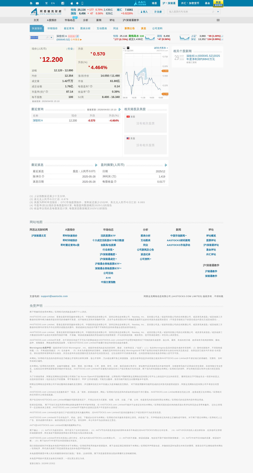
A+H (108, 277)
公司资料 (145, 259)
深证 (193, 39)
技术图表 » (162, 48)
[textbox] (194, 11)
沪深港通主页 (38, 235)
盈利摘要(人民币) (113, 164)
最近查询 (37, 109)
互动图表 (145, 240)
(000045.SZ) (63, 39)
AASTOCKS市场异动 (178, 245)
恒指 (115, 36)
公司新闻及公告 (145, 249)
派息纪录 (145, 254)
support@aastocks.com (54, 296)
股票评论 (211, 240)
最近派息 (37, 164)
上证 (193, 36)
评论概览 (211, 235)
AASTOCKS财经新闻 (178, 240)
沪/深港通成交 (108, 259)
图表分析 (145, 235)
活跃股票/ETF (108, 235)
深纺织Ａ (38, 120)
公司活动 (108, 273)
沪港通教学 (211, 271)
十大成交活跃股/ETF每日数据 (108, 240)
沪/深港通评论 (211, 245)
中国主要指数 (108, 282)
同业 (145, 245)
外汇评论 (211, 254)
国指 (159, 36)
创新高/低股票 (108, 245)
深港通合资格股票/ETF (108, 268)
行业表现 (108, 249)
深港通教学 (211, 276)
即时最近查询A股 (70, 245)
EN (53, 3)
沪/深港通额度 (108, 254)
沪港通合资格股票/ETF (108, 263)
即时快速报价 (70, 235)
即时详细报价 (70, 240)
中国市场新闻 (178, 235)
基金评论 (211, 249)
